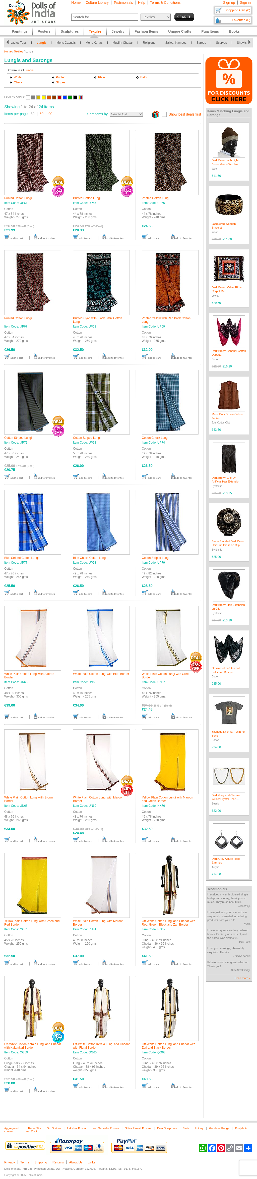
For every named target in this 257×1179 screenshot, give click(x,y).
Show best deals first (185, 114)
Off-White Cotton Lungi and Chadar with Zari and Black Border (168, 1045)
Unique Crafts (179, 31)
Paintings (20, 31)
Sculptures (69, 31)
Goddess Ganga (219, 1128)
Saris (186, 1128)
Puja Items (210, 31)
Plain (101, 77)
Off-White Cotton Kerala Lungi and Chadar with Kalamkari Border (32, 1045)
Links (91, 1162)
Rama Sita (34, 1128)
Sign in (245, 3)
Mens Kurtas (94, 42)
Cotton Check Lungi (155, 438)
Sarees (201, 42)
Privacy (9, 1162)
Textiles (18, 51)
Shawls (242, 42)
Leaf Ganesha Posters (105, 1128)
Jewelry (118, 31)
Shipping (40, 1162)
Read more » (242, 978)
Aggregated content (11, 1130)
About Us (75, 1162)
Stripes (60, 82)
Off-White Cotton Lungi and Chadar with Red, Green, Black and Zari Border (168, 922)
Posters (44, 31)
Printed (61, 77)
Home (76, 3)
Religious (149, 42)
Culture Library (97, 3)
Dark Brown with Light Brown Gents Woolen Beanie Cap (225, 164)
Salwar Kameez (175, 42)
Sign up (229, 3)
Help (141, 3)
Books (234, 31)
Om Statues (54, 1128)
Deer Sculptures (167, 1128)
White (18, 77)
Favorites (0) (241, 20)
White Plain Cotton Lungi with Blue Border (101, 674)
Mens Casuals (66, 42)
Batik (143, 77)
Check (18, 82)
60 (42, 114)
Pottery (199, 1128)
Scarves (221, 42)
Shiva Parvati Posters (138, 1128)
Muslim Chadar (123, 42)
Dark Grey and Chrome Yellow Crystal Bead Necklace (226, 799)
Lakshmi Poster (76, 1128)
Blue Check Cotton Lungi (89, 558)
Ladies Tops (19, 42)
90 (50, 114)
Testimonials (123, 3)
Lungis (41, 42)
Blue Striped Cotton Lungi (21, 558)
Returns (58, 1162)
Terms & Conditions (165, 3)
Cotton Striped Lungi (18, 438)
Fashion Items (146, 31)
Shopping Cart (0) (237, 10)
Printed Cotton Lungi (18, 198)
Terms (24, 1162)
